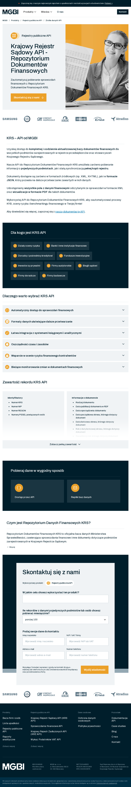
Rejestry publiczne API (32, 20)
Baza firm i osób (11, 718)
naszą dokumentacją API (70, 211)
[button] (30, 12)
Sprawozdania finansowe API (46, 726)
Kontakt (116, 742)
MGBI (5, 20)
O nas (60, 12)
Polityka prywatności (89, 726)
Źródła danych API (54, 20)
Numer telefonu (74, 649)
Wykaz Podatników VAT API (46, 739)
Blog (114, 731)
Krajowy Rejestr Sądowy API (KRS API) (49, 719)
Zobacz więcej (9, 746)
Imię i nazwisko (29, 635)
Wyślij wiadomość (94, 669)
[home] (10, 11)
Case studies (119, 726)
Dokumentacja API (120, 719)
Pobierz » (109, 3)
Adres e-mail (28, 649)
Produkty (15, 20)
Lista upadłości (11, 723)
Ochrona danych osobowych (87, 719)
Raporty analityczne (9, 738)
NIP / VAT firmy (74, 635)
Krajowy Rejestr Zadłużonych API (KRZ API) (49, 733)
